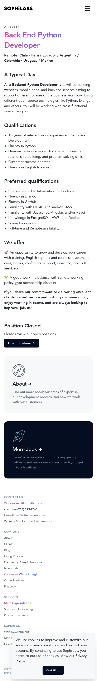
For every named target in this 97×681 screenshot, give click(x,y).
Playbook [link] (10, 587)
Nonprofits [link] (11, 568)
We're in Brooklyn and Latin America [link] (28, 521)
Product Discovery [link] (16, 615)
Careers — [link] (20, 574)
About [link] (8, 538)
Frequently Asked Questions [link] (23, 562)
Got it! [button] (53, 670)
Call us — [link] (20, 509)
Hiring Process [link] (13, 556)
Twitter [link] (24, 515)
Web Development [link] (16, 632)
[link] (18, 8)
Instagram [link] (40, 515)
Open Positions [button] (21, 343)
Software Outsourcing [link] (18, 609)
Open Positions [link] (14, 580)
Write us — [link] (24, 503)
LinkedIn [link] (9, 515)
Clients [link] (8, 544)
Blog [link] (7, 550)
